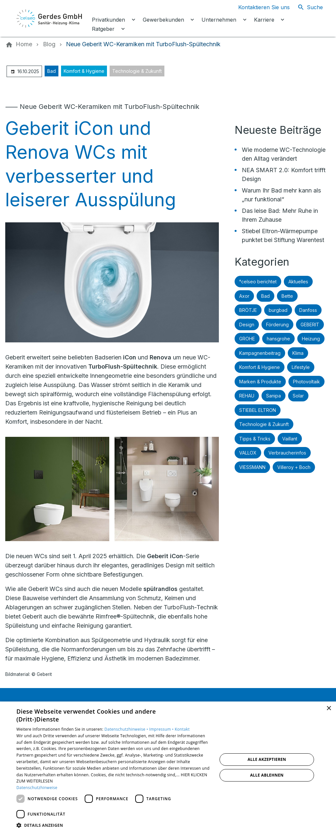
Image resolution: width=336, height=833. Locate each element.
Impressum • (162, 729)
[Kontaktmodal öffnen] (258, 7)
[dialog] (168, 767)
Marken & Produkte (260, 381)
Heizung (311, 338)
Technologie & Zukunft (137, 71)
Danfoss (308, 310)
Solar (298, 395)
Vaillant (289, 438)
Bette (287, 296)
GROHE (247, 338)
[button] (113, 825)
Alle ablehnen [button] (267, 775)
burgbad (278, 310)
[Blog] (49, 44)
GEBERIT (310, 324)
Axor (244, 296)
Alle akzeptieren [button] (266, 759)
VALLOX (248, 453)
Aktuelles (298, 281)
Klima (298, 353)
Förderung (277, 324)
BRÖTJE (248, 310)
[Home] (24, 44)
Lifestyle (301, 367)
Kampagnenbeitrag (260, 353)
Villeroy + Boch (293, 467)
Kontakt (182, 729)
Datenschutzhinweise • (126, 729)
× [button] (328, 708)
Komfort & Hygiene (84, 71)
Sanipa (273, 395)
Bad (51, 71)
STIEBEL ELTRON (257, 410)
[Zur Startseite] (49, 18)
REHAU (246, 395)
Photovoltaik (306, 381)
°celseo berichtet (258, 281)
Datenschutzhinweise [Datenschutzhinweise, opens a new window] (36, 787)
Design (246, 324)
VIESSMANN (252, 467)
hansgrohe (278, 338)
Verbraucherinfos (287, 453)
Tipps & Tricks (254, 438)
